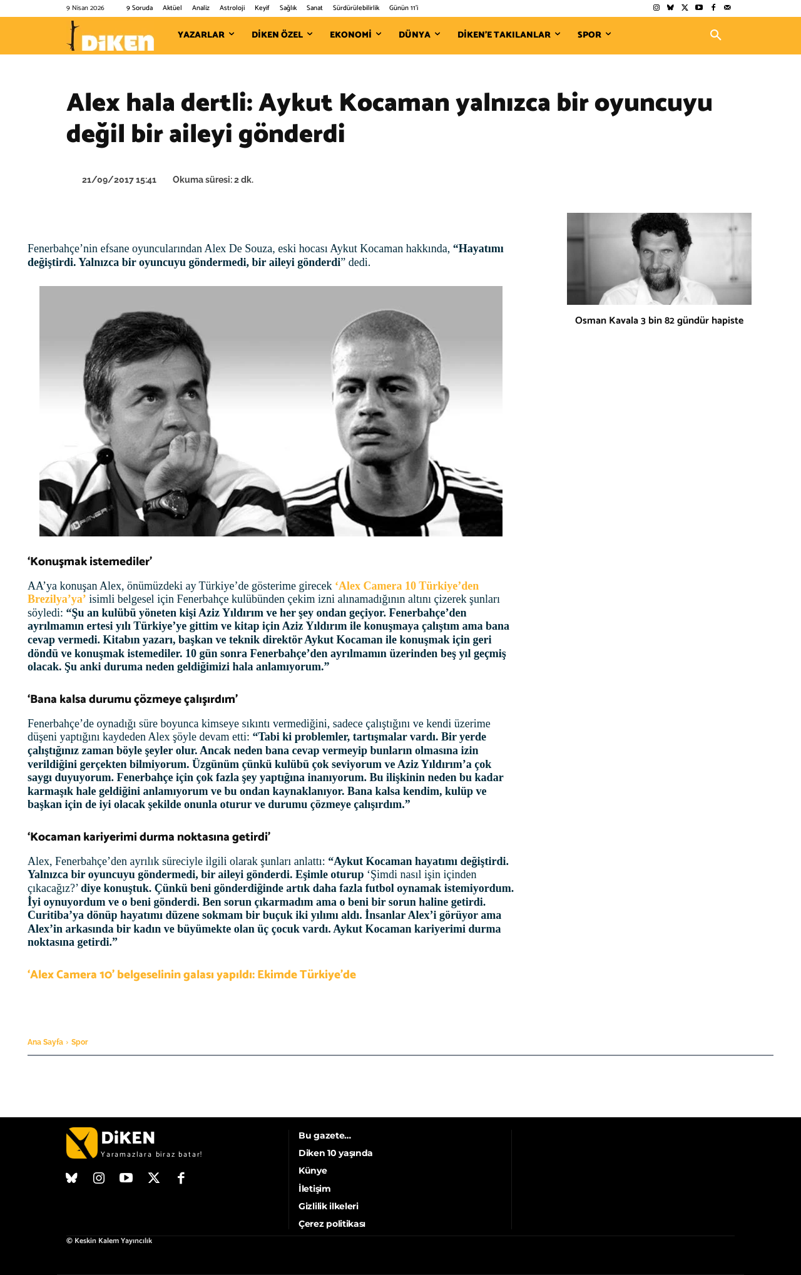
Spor (79, 1042)
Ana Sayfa (45, 1042)
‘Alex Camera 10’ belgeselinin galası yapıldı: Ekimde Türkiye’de (192, 975)
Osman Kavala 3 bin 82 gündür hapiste (659, 320)
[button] (716, 35)
